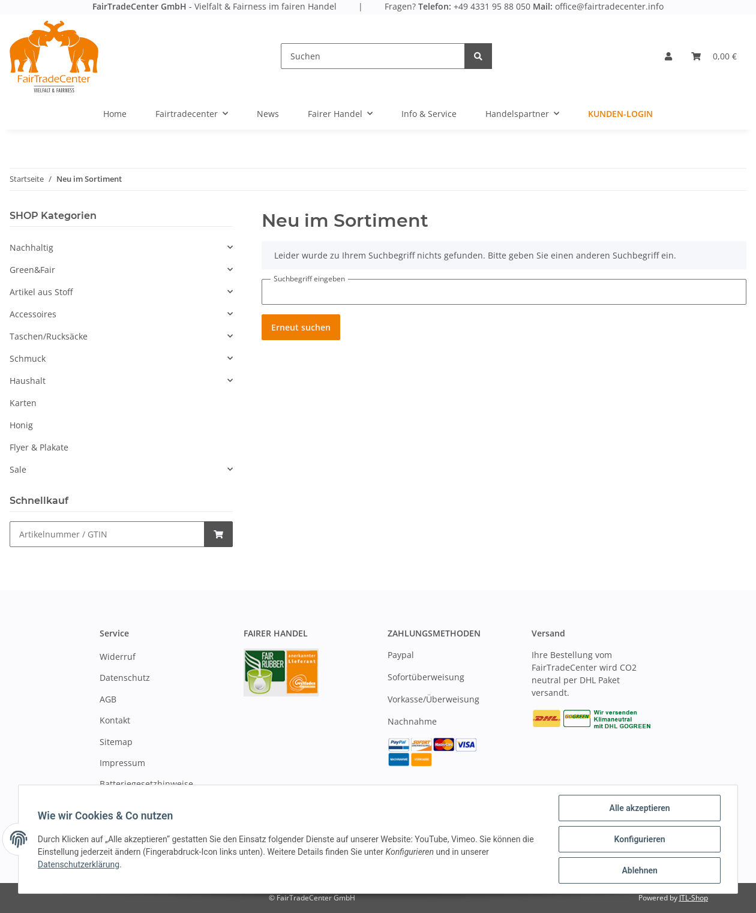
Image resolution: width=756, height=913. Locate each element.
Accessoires (33, 314)
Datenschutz (125, 677)
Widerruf (118, 656)
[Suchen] (373, 56)
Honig (21, 425)
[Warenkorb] (714, 56)
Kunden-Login (620, 113)
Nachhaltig (31, 247)
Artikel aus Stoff (41, 292)
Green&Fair (32, 269)
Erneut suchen (301, 327)
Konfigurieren (639, 839)
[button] (668, 56)
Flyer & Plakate (39, 447)
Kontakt (115, 720)
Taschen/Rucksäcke (49, 336)
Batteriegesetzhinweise (146, 783)
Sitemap (116, 741)
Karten (23, 403)
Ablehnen (639, 870)
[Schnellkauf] (107, 534)
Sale (18, 469)
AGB (108, 699)
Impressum (122, 762)
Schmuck (28, 358)
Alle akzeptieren (639, 808)
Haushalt (28, 380)
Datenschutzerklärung (78, 864)
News (268, 113)
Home (115, 113)
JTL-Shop (693, 898)
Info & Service (429, 113)
